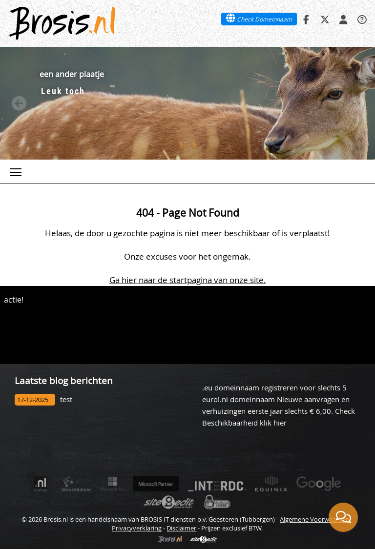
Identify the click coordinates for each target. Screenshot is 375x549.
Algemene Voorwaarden (315, 519)
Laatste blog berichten (64, 380)
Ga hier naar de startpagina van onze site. (187, 279)
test (66, 399)
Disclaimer (181, 528)
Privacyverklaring (137, 528)
